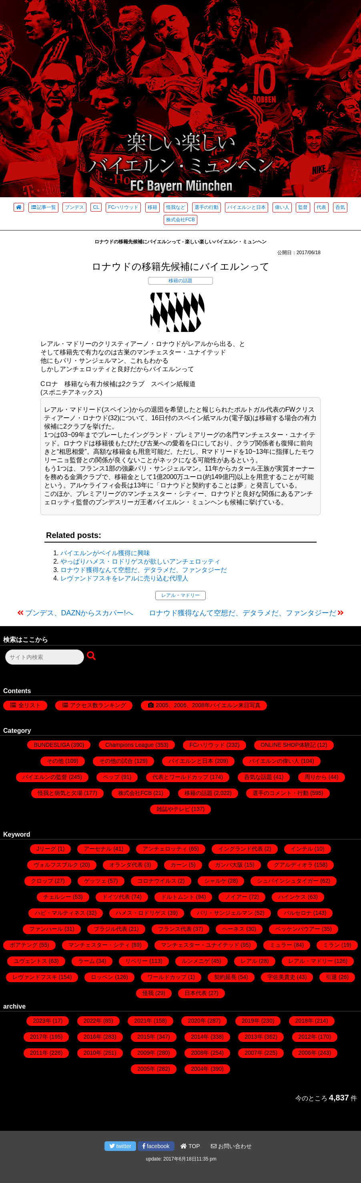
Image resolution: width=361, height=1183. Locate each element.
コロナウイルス (156, 881)
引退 (331, 977)
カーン (178, 864)
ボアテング (24, 945)
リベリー (136, 961)
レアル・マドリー (180, 595)
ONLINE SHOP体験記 (288, 745)
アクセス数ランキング (98, 705)
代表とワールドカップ (180, 777)
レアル (249, 961)
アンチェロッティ (164, 848)
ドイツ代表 (116, 897)
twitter (120, 1146)
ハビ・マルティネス (60, 913)
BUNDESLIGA (51, 745)
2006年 (308, 1053)
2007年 (254, 1053)
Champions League (129, 745)
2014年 (200, 1036)
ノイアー (236, 897)
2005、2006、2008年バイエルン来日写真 (208, 705)
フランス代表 (175, 929)
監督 (303, 207)
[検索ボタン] (92, 656)
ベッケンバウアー (297, 929)
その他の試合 (116, 761)
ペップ (111, 777)
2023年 (42, 1020)
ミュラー (281, 945)
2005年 (146, 1069)
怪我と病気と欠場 (60, 793)
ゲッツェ (95, 881)
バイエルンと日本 (246, 207)
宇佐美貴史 (281, 977)
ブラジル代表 (110, 929)
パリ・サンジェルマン (225, 913)
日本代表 (196, 993)
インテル (302, 848)
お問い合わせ (231, 1146)
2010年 (93, 1053)
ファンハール (46, 929)
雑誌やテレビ (173, 809)
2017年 (39, 1036)
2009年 (146, 1053)
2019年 (251, 1020)
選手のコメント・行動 (281, 793)
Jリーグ (46, 848)
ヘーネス (233, 929)
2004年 (200, 1069)
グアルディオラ (293, 864)
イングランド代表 (240, 848)
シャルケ (215, 881)
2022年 (93, 1020)
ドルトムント (178, 897)
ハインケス (292, 897)
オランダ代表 (126, 864)
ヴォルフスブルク (56, 864)
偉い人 (282, 207)
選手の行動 (207, 207)
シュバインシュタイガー (288, 881)
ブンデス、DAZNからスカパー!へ (79, 613)
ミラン (331, 945)
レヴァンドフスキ (34, 977)
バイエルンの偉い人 (274, 761)
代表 (321, 207)
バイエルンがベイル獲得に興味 (105, 553)
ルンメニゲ (196, 961)
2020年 (197, 1020)
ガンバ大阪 (229, 864)
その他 (55, 761)
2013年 (254, 1036)
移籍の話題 (180, 280)
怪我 (148, 993)
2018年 (304, 1020)
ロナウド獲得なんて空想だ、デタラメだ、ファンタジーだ (143, 569)
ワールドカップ (167, 977)
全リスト (29, 705)
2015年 (146, 1036)
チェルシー (57, 897)
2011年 (39, 1053)
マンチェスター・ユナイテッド (200, 945)
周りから (316, 777)
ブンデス (74, 207)
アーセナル (98, 848)
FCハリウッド (123, 207)
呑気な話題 (258, 777)
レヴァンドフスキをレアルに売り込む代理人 (124, 578)
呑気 (340, 207)
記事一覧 (43, 207)
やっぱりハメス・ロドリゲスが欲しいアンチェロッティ (140, 561)
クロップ (42, 881)
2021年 (143, 1020)
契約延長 (225, 977)
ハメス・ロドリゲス (141, 913)
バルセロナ (298, 913)
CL (96, 207)
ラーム (86, 961)
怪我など (175, 207)
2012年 (308, 1036)
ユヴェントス (30, 961)
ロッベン (102, 977)
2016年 (93, 1036)
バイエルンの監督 (44, 777)
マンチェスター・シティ (99, 945)
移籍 (152, 207)
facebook (156, 1146)
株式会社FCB (180, 219)
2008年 (200, 1053)
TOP (190, 1146)
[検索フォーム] (44, 657)
